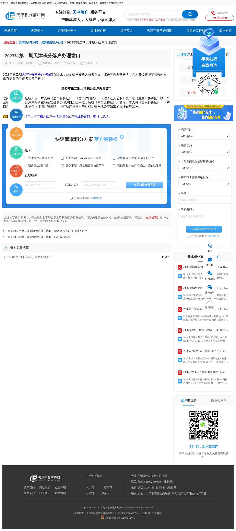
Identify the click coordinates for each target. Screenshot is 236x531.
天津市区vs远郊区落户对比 (182, 20)
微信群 (108, 487)
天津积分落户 (67, 30)
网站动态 (44, 487)
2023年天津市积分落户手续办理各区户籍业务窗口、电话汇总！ (65, 116)
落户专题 (225, 30)
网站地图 (60, 493)
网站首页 (10, 30)
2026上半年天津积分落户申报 (150, 20)
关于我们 (29, 487)
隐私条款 (29, 493)
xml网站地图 (94, 475)
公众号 (90, 487)
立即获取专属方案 (145, 184)
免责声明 (60, 487)
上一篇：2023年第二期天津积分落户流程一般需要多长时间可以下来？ (44, 230)
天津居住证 (98, 30)
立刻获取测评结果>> (204, 229)
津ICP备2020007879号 (128, 513)
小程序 (90, 493)
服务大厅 (106, 493)
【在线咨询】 (151, 217)
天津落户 (37, 30)
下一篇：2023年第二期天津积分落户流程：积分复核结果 (36, 236)
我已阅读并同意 (88, 198)
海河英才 (126, 30)
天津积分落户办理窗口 (37, 74)
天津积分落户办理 (52, 42)
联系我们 (44, 493)
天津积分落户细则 (159, 30)
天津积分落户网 (28, 42)
